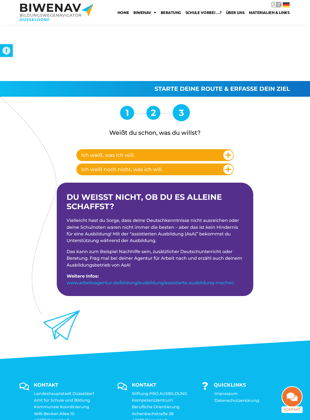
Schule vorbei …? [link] (203, 12)
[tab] (155, 99)
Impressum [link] (226, 337)
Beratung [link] (171, 12)
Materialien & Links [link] (269, 12)
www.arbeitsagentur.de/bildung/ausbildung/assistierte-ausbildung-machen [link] (150, 226)
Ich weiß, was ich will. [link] (108, 99)
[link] (6, 50)
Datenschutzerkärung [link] (236, 344)
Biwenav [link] (144, 12)
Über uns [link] (235, 12)
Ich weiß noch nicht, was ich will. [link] (122, 113)
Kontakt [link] (292, 408)
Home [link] (123, 12)
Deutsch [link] (286, 5)
